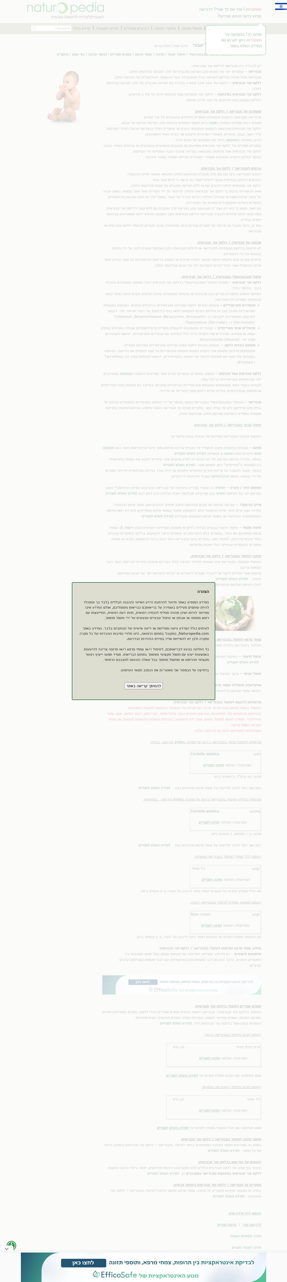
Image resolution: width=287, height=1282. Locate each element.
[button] (143, 685)
